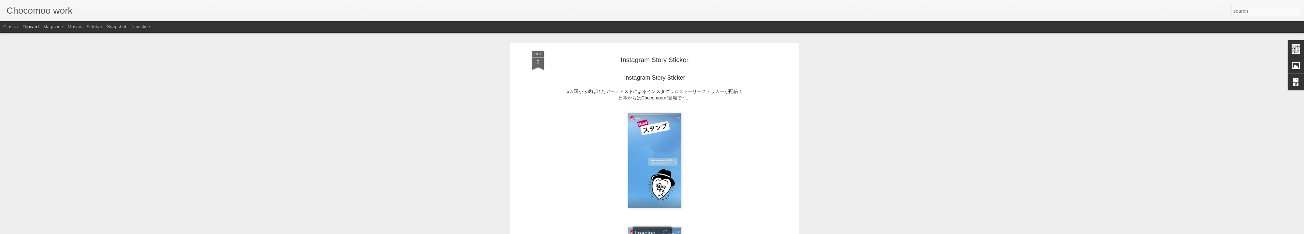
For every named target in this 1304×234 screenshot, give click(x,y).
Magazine (53, 26)
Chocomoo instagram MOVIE (654, 67)
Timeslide (140, 26)
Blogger (672, 230)
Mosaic (74, 26)
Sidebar (94, 26)
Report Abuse (692, 230)
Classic (10, 26)
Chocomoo (684, 83)
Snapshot (116, 26)
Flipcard (30, 26)
